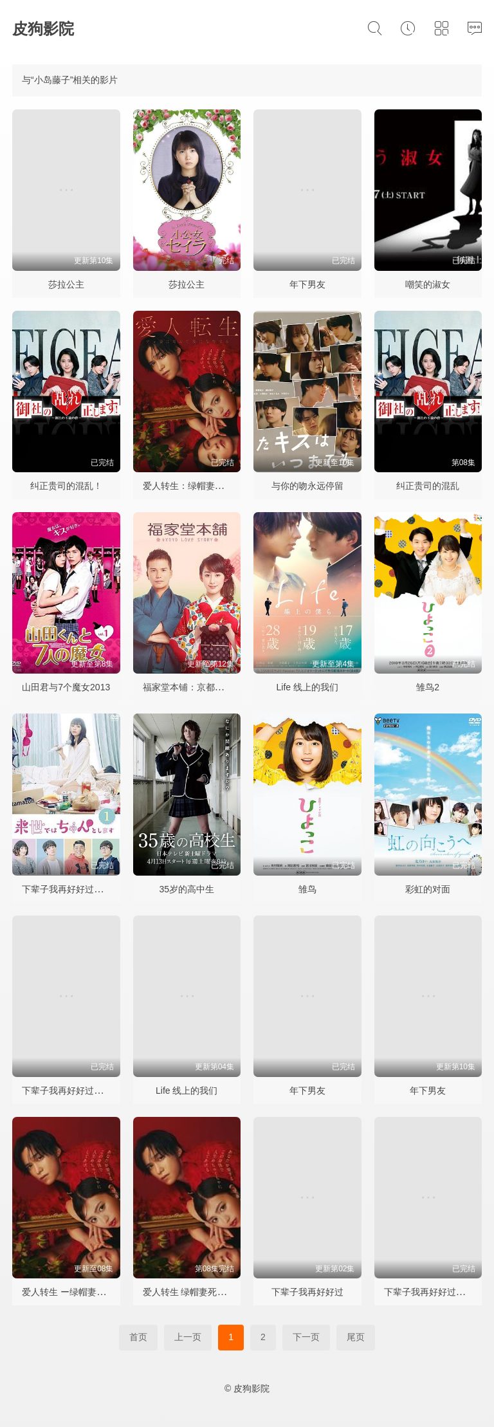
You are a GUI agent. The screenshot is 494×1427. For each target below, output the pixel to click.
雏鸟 (307, 889)
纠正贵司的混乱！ (66, 486)
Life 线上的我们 (307, 687)
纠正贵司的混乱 (427, 486)
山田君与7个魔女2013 (66, 687)
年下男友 (307, 284)
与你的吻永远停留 (307, 486)
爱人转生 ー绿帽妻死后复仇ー (82, 1292)
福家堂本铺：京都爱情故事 (197, 687)
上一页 (187, 1337)
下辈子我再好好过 (307, 1292)
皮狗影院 (43, 28)
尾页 (356, 1337)
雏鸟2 (427, 687)
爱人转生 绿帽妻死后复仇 (193, 1292)
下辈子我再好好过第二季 (71, 1090)
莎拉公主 (66, 284)
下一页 (306, 1337)
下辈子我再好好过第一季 (71, 889)
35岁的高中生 (186, 889)
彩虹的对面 (427, 889)
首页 (138, 1337)
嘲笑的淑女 (427, 284)
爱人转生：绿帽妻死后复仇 (197, 486)
